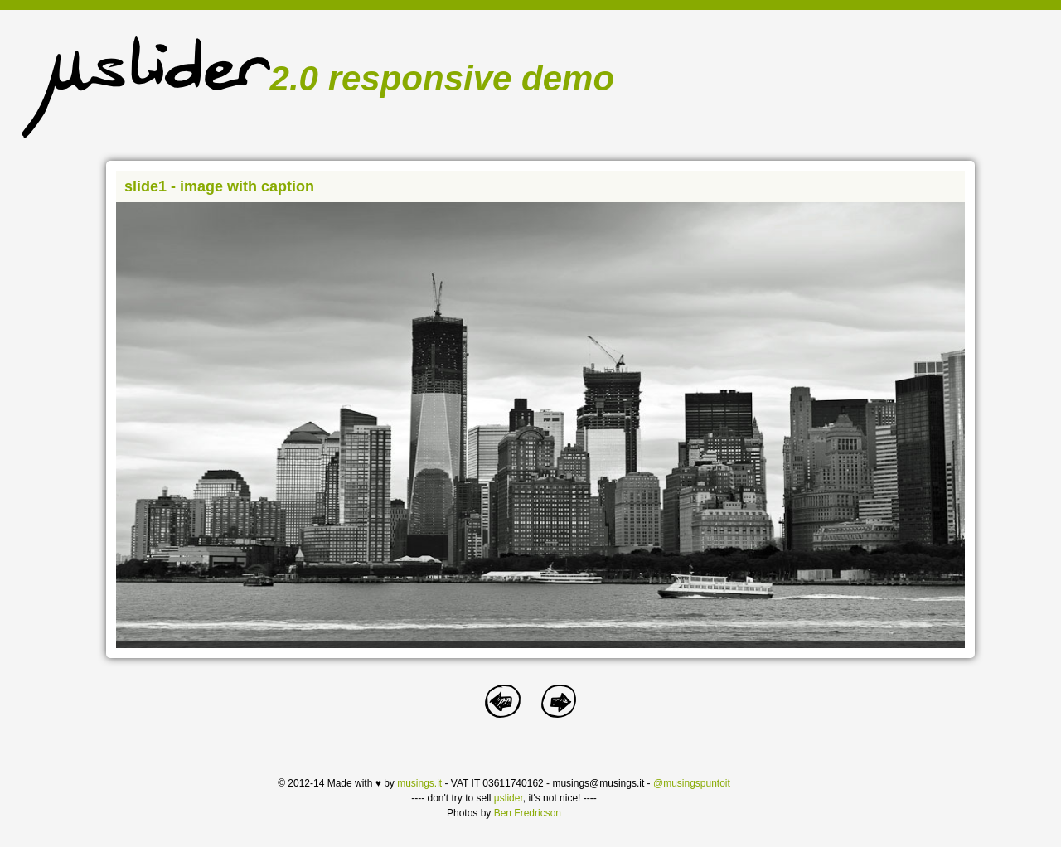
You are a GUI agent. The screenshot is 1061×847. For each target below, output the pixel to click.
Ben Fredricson (527, 813)
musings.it (419, 783)
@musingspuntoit (691, 783)
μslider (508, 798)
